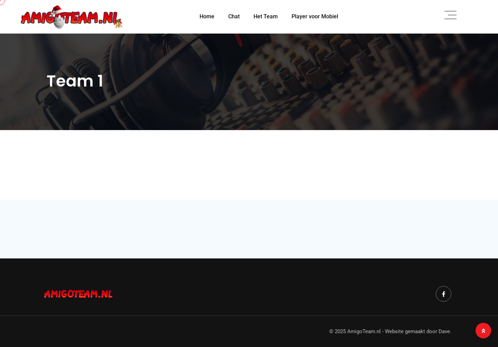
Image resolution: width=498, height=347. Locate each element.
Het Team (265, 16)
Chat (234, 16)
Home (207, 16)
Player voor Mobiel (315, 16)
